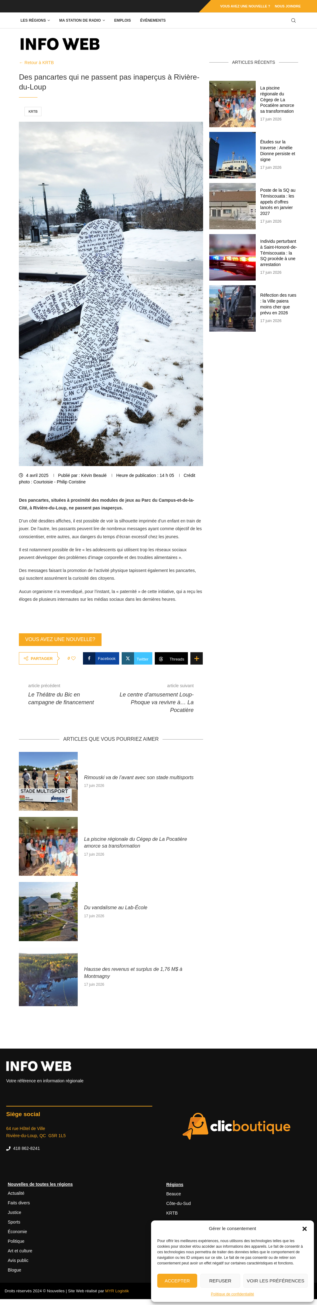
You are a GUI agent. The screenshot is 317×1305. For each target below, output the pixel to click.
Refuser (220, 1280)
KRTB (32, 111)
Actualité (16, 1193)
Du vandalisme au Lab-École (116, 907)
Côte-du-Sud (178, 1203)
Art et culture (20, 1250)
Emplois (122, 20)
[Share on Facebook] (101, 658)
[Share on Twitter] (137, 658)
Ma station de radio (80, 20)
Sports (14, 1222)
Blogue (14, 1270)
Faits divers (19, 1202)
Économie (17, 1231)
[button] (305, 1228)
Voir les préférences (275, 1280)
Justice (14, 1212)
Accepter (177, 1280)
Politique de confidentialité (232, 1294)
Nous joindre (288, 6)
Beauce (173, 1193)
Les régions (33, 20)
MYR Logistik (117, 1291)
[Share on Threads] (171, 658)
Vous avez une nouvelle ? (245, 6)
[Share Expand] (196, 658)
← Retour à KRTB (36, 62)
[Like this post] (73, 658)
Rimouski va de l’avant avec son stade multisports (138, 777)
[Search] (293, 20)
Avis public (18, 1260)
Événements (153, 20)
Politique (16, 1241)
